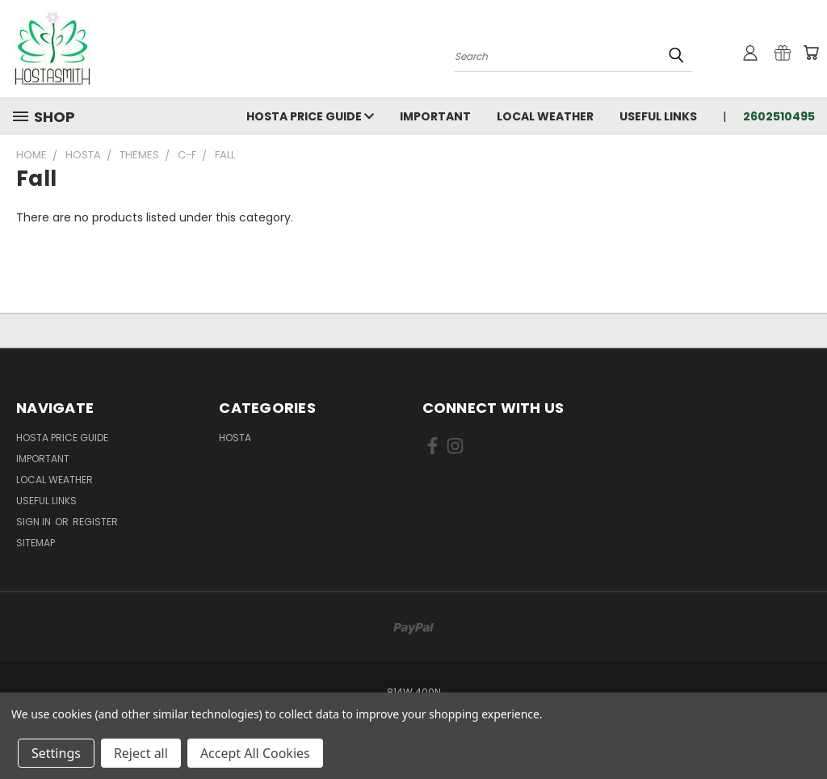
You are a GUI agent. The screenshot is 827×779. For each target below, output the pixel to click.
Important (435, 116)
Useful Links (658, 116)
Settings (56, 753)
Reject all (141, 753)
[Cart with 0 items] (811, 52)
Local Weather (545, 116)
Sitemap (35, 543)
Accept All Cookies (255, 753)
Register (95, 521)
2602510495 (779, 116)
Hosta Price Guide (310, 116)
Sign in (34, 521)
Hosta (235, 437)
